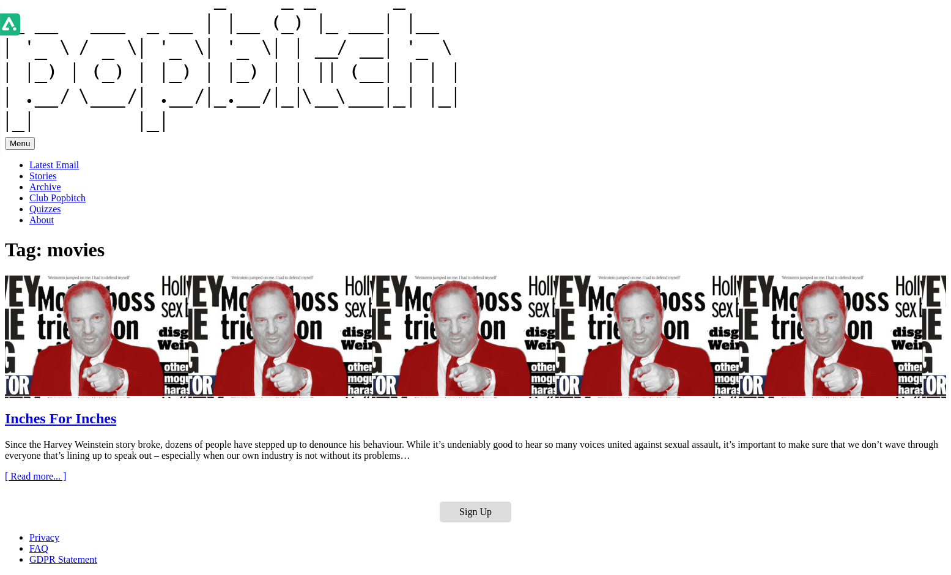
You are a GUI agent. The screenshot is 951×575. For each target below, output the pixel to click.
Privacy (44, 537)
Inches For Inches (60, 418)
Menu (20, 143)
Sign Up (475, 511)
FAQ (38, 548)
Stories (42, 176)
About (41, 220)
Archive (45, 187)
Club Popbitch (57, 198)
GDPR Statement (63, 559)
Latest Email (54, 165)
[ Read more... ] (35, 476)
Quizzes (45, 209)
